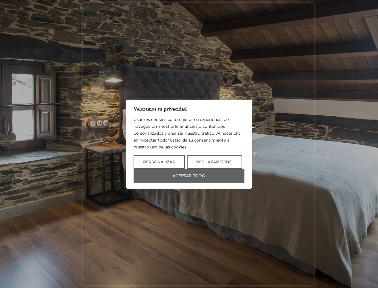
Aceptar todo (189, 175)
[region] (189, 144)
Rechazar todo (214, 162)
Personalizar (159, 162)
